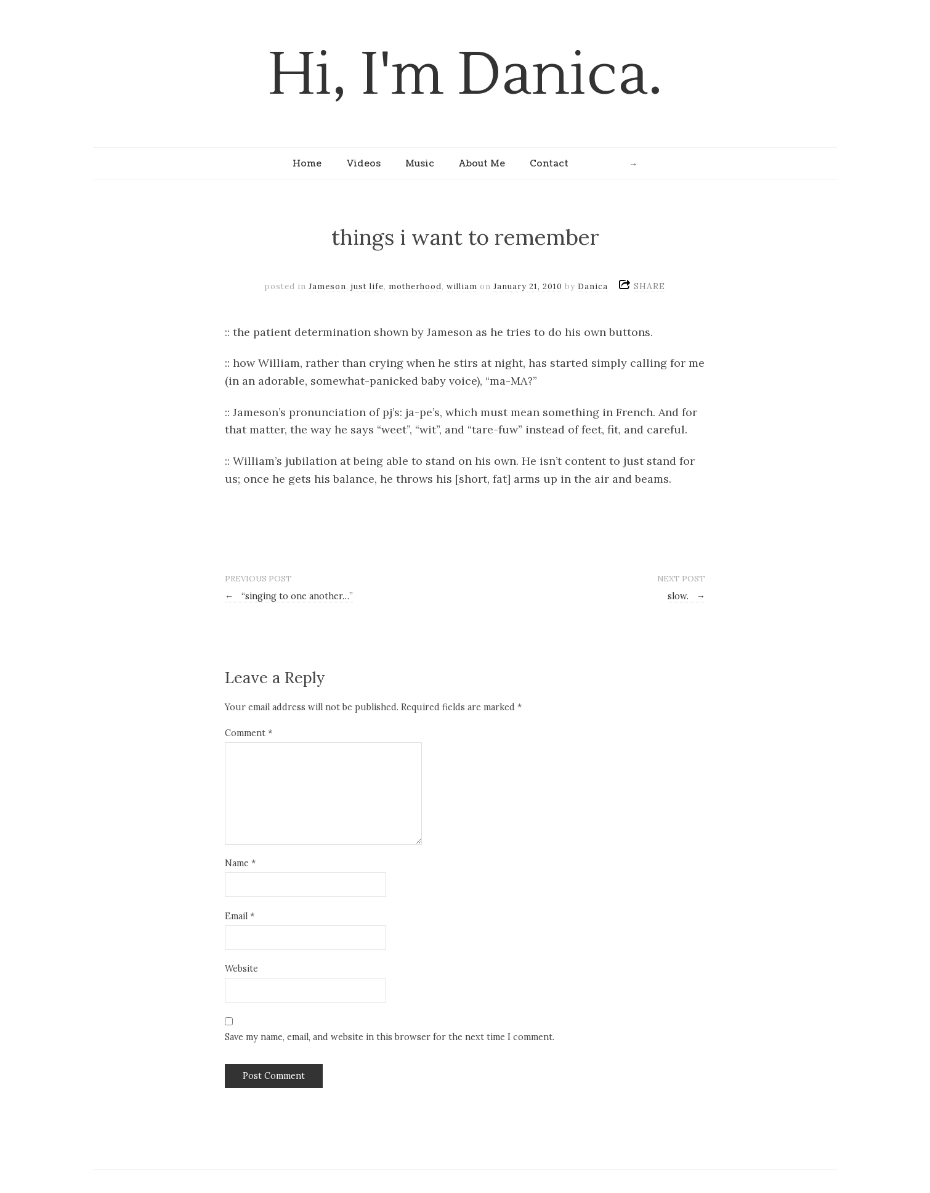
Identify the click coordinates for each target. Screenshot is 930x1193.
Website (241, 968)
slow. (686, 596)
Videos (363, 163)
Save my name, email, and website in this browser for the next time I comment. (389, 1037)
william (462, 286)
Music (419, 163)
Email (239, 916)
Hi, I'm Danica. (465, 75)
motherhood (415, 286)
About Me (482, 163)
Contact (549, 163)
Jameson (327, 286)
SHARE (649, 286)
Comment (248, 733)
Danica (593, 286)
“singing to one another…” (289, 596)
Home (307, 163)
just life (367, 286)
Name (240, 863)
